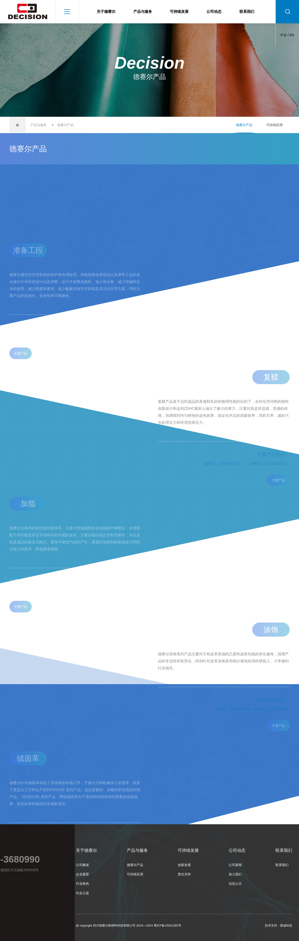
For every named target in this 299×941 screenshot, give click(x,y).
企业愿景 (82, 874)
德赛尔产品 (244, 125)
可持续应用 (274, 125)
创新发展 (184, 865)
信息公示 (235, 883)
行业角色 (82, 883)
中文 (283, 35)
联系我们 (246, 12)
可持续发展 (179, 12)
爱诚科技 (286, 925)
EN (291, 35)
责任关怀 (184, 874)
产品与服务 (142, 12)
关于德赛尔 (106, 12)
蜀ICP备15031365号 (168, 925)
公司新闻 (235, 865)
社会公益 (82, 893)
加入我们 (235, 874)
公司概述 (82, 865)
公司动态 (213, 12)
